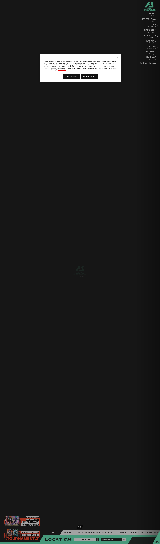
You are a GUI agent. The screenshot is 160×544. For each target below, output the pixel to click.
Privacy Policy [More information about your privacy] (62, 70)
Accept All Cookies (89, 76)
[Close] (118, 57)
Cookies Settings (71, 76)
